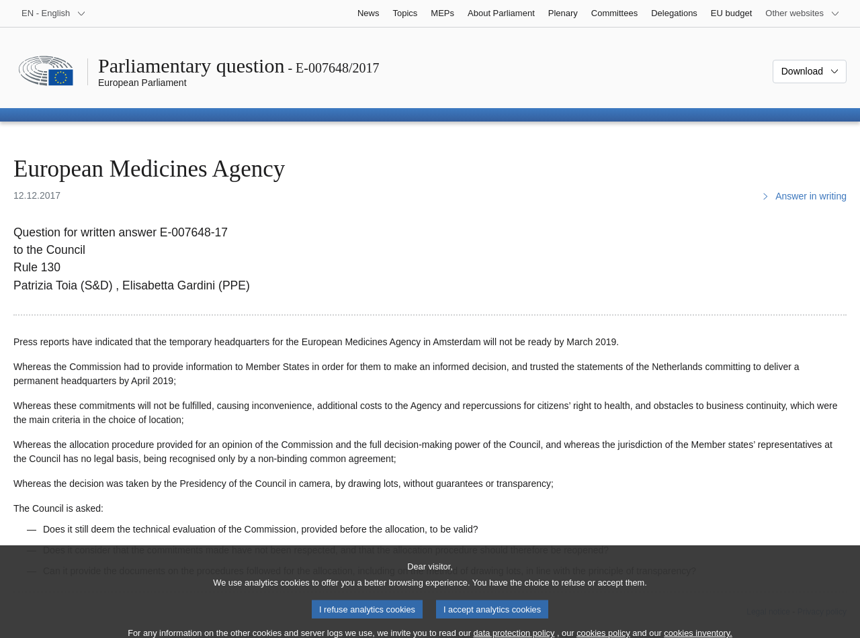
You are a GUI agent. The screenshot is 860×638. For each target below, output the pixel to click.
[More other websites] (803, 13)
